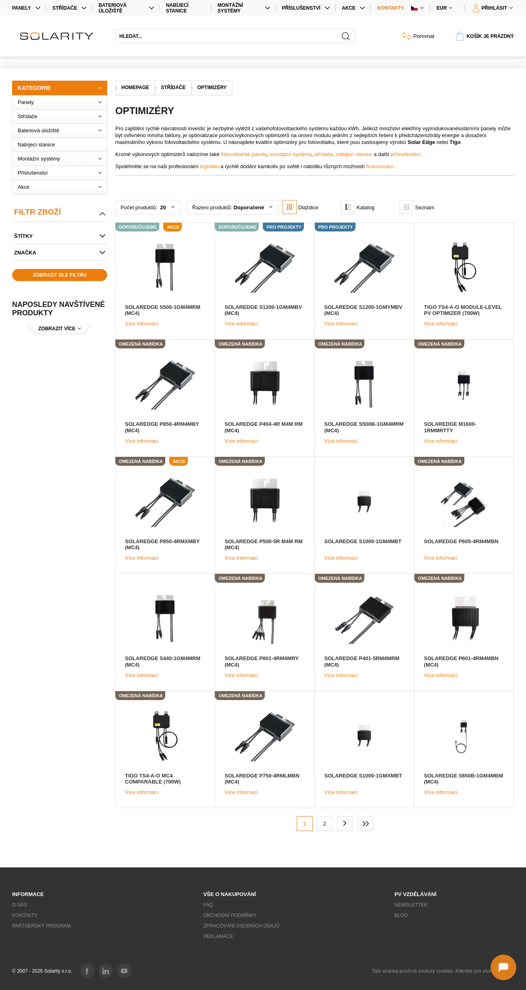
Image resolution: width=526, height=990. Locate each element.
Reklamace (218, 936)
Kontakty (390, 8)
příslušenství (405, 154)
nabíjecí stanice (354, 154)
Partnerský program (41, 926)
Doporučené (248, 207)
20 (162, 207)
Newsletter (411, 905)
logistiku (209, 166)
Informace (28, 894)
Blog (401, 915)
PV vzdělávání (416, 894)
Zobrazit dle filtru (59, 275)
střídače (323, 154)
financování (379, 166)
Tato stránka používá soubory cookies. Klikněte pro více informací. (443, 971)
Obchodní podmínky (229, 915)
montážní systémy (291, 154)
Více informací (141, 324)
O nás (19, 905)
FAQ (208, 905)
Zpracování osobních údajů (241, 926)
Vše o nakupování (229, 894)
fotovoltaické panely (243, 154)
